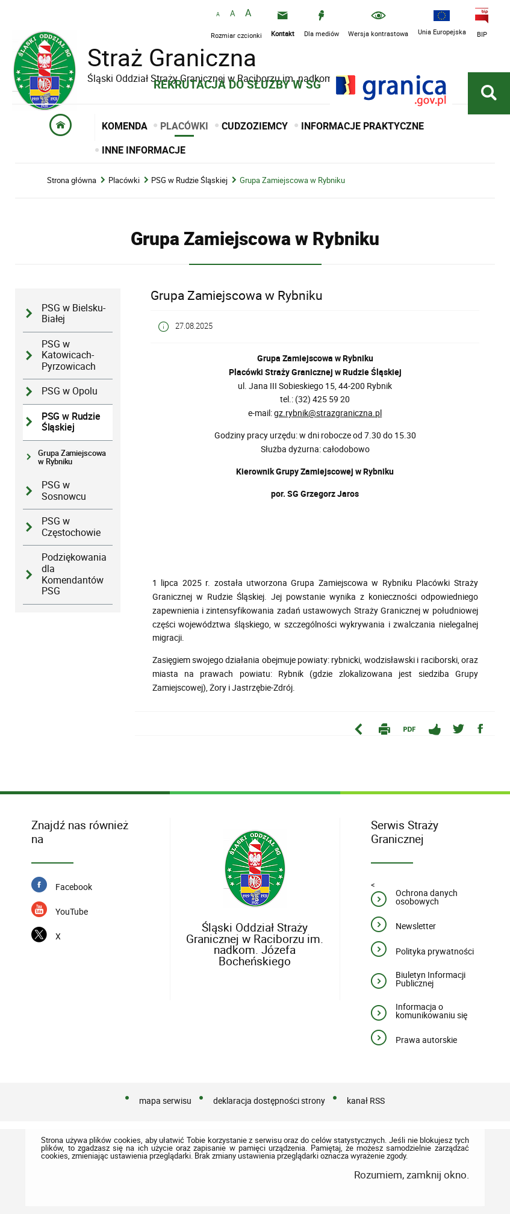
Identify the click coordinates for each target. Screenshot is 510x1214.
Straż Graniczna (162, 57)
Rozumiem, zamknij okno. (411, 1174)
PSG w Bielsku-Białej (73, 314)
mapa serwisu (165, 1100)
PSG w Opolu (70, 391)
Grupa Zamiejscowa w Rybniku (292, 180)
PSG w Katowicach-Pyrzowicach (69, 355)
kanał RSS (366, 1100)
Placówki (124, 180)
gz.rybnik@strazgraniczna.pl (328, 413)
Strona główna (71, 180)
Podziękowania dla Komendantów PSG (74, 574)
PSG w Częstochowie (71, 527)
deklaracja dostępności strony (269, 1100)
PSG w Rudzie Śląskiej (189, 180)
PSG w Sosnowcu (64, 491)
